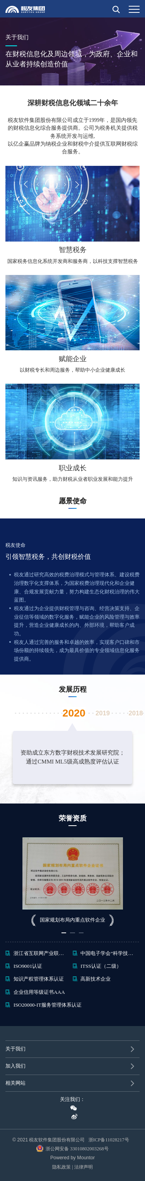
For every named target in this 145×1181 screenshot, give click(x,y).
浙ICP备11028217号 (111, 1140)
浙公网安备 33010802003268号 (72, 1148)
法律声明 (83, 1167)
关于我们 (15, 1049)
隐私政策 (61, 1167)
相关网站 (15, 1083)
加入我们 (15, 1066)
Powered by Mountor (72, 1157)
